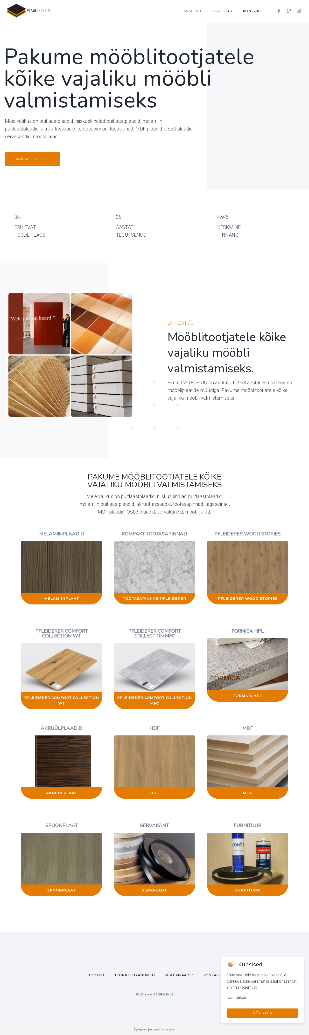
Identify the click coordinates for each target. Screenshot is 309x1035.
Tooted (96, 975)
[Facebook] (278, 11)
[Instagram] (299, 11)
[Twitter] (289, 11)
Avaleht (192, 11)
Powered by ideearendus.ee (154, 1030)
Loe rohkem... (238, 997)
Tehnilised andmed (134, 975)
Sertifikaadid (179, 975)
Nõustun (263, 1013)
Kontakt (252, 11)
